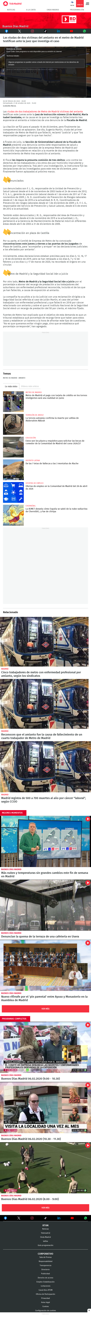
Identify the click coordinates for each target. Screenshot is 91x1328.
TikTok (43, 31)
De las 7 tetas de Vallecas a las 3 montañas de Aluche (13, 469)
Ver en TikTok (45, 1218)
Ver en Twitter (18, 1218)
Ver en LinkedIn (58, 1218)
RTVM (45, 1225)
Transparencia (45, 1265)
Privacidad (45, 1298)
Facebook (6, 31)
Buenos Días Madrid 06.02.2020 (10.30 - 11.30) (45, 1107)
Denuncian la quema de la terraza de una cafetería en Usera (45, 905)
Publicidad (45, 1274)
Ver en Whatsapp (85, 1218)
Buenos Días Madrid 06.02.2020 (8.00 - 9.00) (45, 1167)
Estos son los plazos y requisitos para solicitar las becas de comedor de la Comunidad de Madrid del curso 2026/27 (13, 447)
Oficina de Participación (45, 1294)
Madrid (4, 669)
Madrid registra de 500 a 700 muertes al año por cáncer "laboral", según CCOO (45, 766)
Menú (87, 3)
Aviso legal (45, 1302)
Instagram (32, 31)
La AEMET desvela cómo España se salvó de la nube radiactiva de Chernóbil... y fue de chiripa (13, 515)
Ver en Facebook (5, 1218)
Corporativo (45, 1254)
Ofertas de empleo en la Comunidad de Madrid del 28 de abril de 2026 (13, 492)
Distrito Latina (33, 460)
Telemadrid (45, 1233)
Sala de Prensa (45, 1257)
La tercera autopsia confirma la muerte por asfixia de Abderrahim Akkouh (13, 424)
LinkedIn (58, 31)
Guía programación (45, 1245)
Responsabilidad (45, 1261)
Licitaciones (45, 1286)
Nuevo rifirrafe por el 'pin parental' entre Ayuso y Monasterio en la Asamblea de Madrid (45, 965)
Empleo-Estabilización (45, 1282)
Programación (77, 10)
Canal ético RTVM (45, 1290)
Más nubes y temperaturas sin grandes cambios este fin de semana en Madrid (45, 841)
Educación (31, 438)
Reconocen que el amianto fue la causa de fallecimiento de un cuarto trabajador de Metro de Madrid (44, 704)
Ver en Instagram (32, 1218)
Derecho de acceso (45, 1278)
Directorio (45, 1269)
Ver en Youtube (72, 1218)
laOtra (45, 1241)
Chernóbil (31, 506)
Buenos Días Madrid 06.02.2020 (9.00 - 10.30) (45, 1047)
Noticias (11, 10)
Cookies (45, 1306)
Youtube (71, 31)
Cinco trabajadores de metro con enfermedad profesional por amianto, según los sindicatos (44, 642)
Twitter (17, 31)
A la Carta (31, 10)
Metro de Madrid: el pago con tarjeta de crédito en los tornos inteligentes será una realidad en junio (13, 401)
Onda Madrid (53, 10)
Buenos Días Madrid (11, 869)
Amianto (21, 378)
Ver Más (45, 1009)
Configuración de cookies (45, 1310)
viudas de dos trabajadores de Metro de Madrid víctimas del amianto (45, 111)
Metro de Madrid (10, 378)
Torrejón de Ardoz (35, 415)
